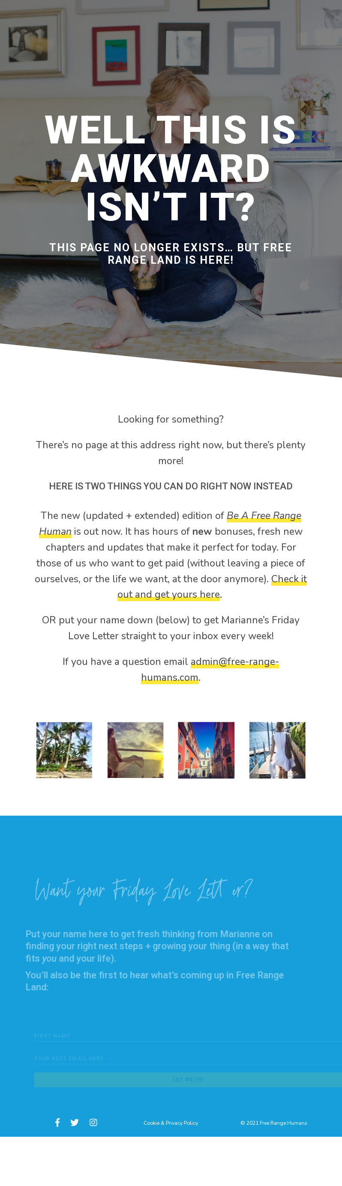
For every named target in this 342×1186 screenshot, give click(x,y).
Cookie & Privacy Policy (171, 1123)
